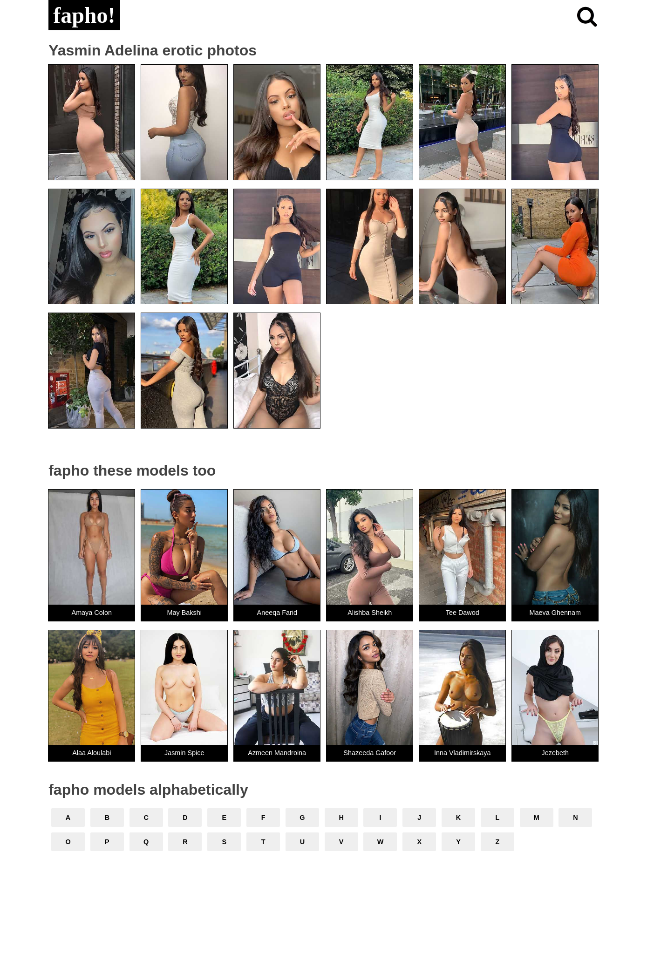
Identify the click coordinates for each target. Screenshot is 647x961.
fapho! (84, 15)
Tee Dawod (462, 612)
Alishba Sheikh (369, 612)
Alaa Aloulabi (91, 753)
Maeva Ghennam (555, 612)
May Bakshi (184, 612)
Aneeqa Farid (277, 612)
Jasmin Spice (184, 753)
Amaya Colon (92, 612)
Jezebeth (555, 753)
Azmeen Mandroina (277, 753)
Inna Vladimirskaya (462, 753)
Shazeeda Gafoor (369, 753)
